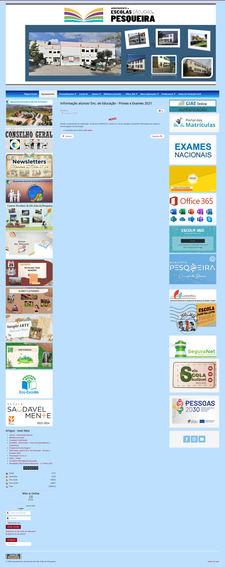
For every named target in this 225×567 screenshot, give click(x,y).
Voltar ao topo (213, 561)
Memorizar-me (14, 523)
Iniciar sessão (13, 527)
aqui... (90, 130)
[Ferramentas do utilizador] (161, 111)
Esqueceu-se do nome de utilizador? (21, 531)
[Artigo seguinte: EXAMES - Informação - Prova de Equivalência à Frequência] (157, 136)
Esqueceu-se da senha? (16, 534)
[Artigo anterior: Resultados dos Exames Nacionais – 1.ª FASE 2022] (67, 136)
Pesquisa (11, 540)
